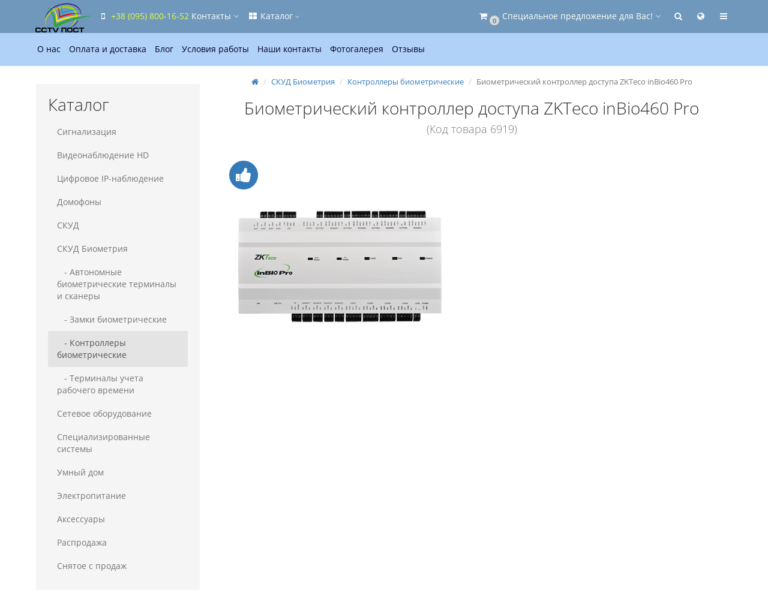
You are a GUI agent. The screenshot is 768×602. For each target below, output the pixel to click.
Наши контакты (289, 49)
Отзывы (408, 49)
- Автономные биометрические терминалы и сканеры (116, 284)
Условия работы (215, 49)
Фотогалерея (356, 49)
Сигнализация (86, 131)
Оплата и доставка (107, 49)
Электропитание (91, 495)
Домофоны (79, 201)
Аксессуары (81, 519)
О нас (49, 49)
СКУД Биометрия (92, 248)
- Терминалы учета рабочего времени (100, 384)
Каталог (273, 16)
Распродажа (82, 542)
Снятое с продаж (92, 565)
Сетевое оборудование (104, 413)
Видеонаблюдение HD (103, 155)
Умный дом (80, 472)
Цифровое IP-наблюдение (110, 178)
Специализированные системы (103, 442)
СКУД (68, 225)
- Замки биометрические (112, 319)
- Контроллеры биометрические (92, 348)
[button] (569, 16)
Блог (164, 49)
